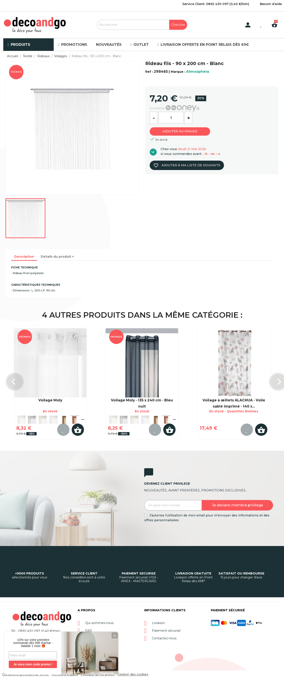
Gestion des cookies (132, 674)
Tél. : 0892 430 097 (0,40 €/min (35, 631)
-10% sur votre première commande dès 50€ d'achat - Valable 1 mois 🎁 (33, 642)
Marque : (178, 71)
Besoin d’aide (271, 4)
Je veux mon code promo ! (32, 664)
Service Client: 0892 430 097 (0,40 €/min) (215, 4)
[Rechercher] (142, 25)
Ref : (149, 71)
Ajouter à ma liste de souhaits (186, 165)
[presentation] (14, 381)
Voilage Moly (50, 400)
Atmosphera (197, 71)
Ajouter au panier (180, 131)
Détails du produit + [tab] (57, 257)
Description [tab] (24, 257)
